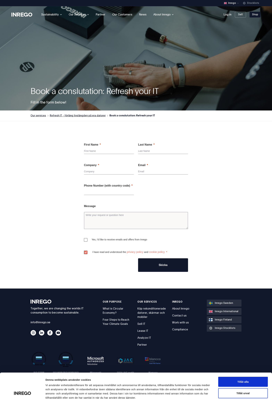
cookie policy (157, 251)
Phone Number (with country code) (107, 185)
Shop (255, 14)
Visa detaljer (188, 392)
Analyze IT (144, 337)
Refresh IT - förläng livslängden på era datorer (78, 115)
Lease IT (142, 331)
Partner (100, 14)
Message (90, 206)
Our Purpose (112, 302)
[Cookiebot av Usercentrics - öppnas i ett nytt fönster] (22, 392)
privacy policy (135, 251)
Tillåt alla (243, 356)
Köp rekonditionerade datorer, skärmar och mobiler (151, 312)
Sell (240, 14)
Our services (38, 115)
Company (90, 165)
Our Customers (122, 14)
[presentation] (110, 265)
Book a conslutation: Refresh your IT (132, 115)
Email (142, 165)
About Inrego (180, 308)
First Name (91, 144)
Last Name (145, 144)
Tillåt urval (243, 367)
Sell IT (141, 324)
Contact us (179, 315)
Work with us (180, 322)
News (142, 14)
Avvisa (243, 378)
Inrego (177, 302)
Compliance (180, 329)
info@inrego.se (40, 322)
